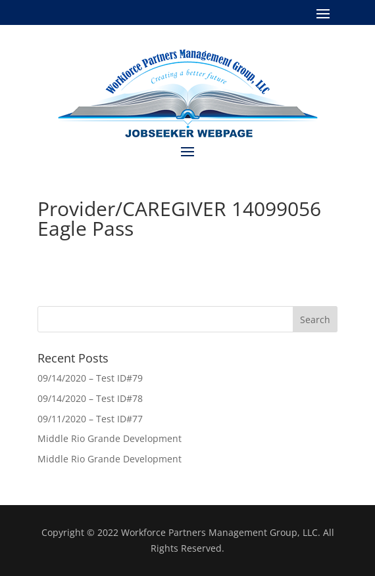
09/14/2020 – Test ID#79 (90, 378)
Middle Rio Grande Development (110, 438)
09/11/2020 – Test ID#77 (90, 418)
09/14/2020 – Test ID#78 (90, 398)
